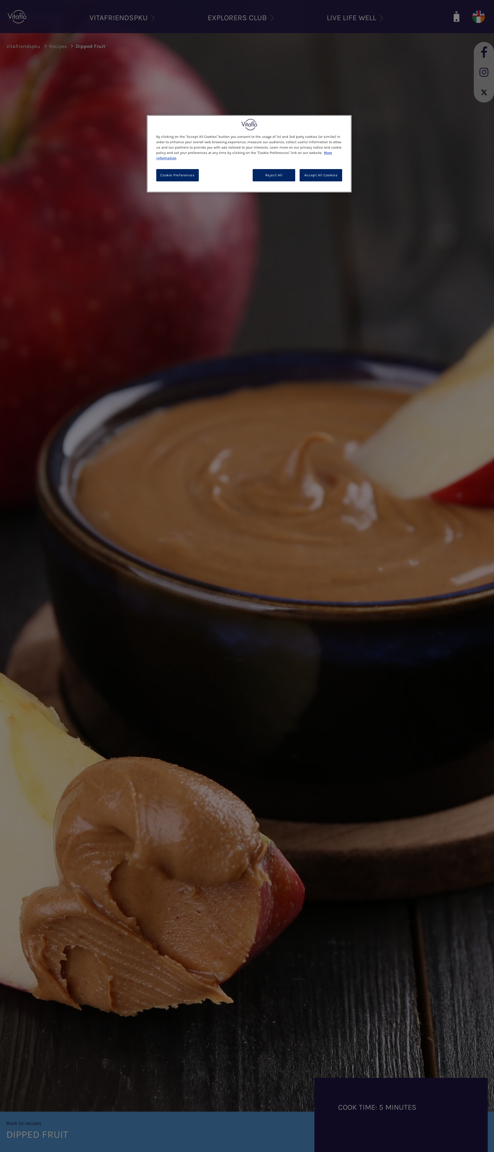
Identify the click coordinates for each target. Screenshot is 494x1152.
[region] (249, 153)
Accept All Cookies (320, 175)
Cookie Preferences (177, 175)
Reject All (274, 175)
